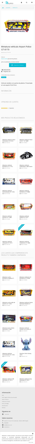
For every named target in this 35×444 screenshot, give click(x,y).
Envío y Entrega (5, 403)
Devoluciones (5, 405)
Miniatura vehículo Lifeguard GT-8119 (7, 242)
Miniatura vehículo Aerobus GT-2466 (7, 216)
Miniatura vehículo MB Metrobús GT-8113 (8, 379)
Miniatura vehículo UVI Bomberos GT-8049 (25, 277)
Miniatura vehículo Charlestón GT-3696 (25, 242)
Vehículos (15, 7)
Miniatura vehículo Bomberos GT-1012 (7, 165)
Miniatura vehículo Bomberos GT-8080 (25, 191)
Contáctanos (6, 427)
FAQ (3, 395)
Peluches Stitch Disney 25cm (25, 354)
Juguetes (8, 7)
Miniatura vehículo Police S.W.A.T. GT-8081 (26, 140)
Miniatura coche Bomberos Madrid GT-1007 (8, 278)
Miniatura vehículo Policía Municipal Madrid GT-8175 (26, 304)
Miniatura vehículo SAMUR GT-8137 (24, 216)
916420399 (6, 422)
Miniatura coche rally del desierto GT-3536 (8, 303)
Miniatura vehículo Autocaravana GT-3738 (8, 191)
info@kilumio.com (8, 425)
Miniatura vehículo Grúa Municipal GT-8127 (26, 379)
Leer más (31, 442)
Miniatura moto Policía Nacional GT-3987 (8, 328)
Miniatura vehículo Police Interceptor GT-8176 (8, 140)
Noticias (3, 407)
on (1, 108)
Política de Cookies (6, 401)
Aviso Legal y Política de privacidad (9, 397)
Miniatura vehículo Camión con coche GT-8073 (25, 329)
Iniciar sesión (4, 58)
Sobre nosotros (5, 399)
